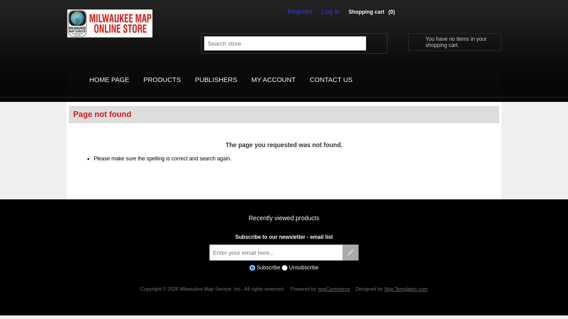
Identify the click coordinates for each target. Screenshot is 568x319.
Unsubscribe (304, 258)
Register (304, 11)
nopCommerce (334, 279)
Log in (332, 11)
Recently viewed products (284, 208)
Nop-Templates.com (406, 279)
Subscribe (268, 258)
